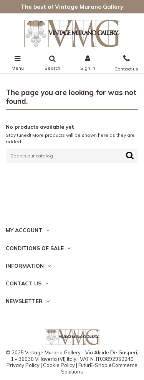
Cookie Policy (59, 365)
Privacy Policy (23, 365)
